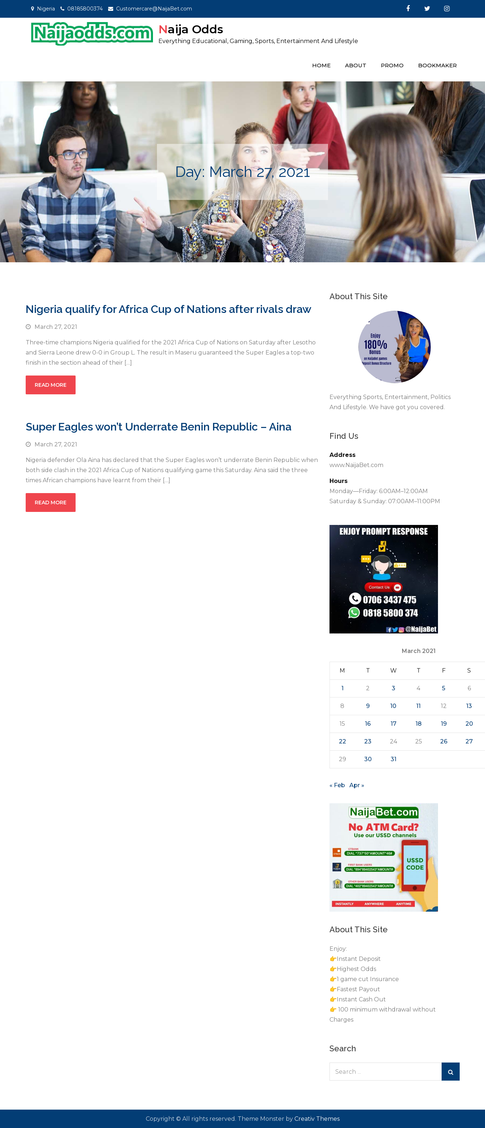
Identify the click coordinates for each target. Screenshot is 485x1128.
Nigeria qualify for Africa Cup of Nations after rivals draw (168, 309)
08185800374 (85, 8)
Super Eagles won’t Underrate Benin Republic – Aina (159, 426)
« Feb (337, 785)
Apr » (356, 785)
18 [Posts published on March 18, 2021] (419, 723)
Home (321, 65)
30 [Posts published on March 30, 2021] (368, 759)
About (355, 65)
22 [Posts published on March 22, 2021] (342, 741)
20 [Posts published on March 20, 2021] (469, 723)
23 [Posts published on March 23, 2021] (367, 741)
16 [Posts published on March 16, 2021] (368, 723)
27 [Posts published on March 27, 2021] (469, 741)
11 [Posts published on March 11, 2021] (418, 706)
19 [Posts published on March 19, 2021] (444, 723)
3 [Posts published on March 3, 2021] (393, 688)
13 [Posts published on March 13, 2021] (469, 706)
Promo (392, 65)
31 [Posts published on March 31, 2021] (393, 759)
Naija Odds (190, 29)
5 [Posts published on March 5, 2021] (443, 688)
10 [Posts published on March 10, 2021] (393, 706)
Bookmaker (437, 65)
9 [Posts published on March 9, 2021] (368, 706)
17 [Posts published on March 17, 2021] (393, 723)
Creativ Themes (317, 1118)
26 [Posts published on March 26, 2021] (443, 741)
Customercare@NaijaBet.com (154, 8)
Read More (51, 385)
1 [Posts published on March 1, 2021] (342, 688)
